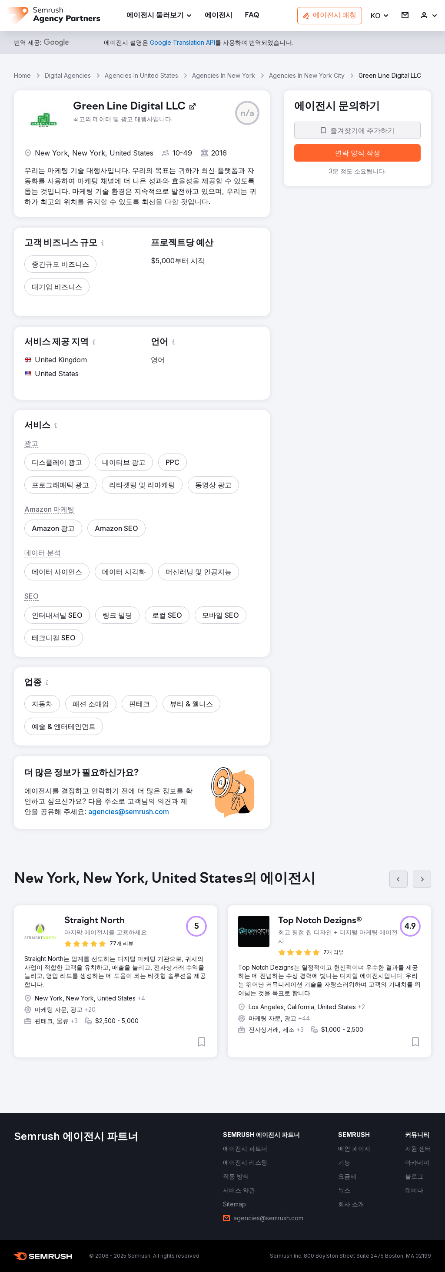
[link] (218, 15)
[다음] (422, 879)
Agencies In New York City (307, 75)
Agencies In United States (141, 75)
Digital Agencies (68, 75)
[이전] (398, 879)
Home (22, 75)
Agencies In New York (223, 75)
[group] (222, 971)
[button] (380, 15)
